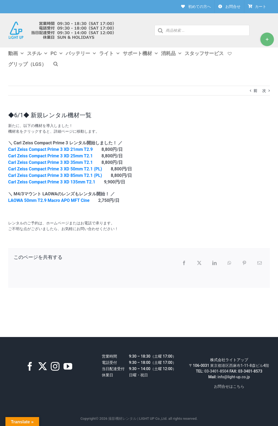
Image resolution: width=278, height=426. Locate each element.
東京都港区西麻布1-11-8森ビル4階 (239, 365)
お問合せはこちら (229, 386)
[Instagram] (55, 366)
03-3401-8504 (216, 371)
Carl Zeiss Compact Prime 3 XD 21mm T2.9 (50, 149)
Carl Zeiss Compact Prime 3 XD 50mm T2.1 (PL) (55, 168)
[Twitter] (42, 366)
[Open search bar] (55, 63)
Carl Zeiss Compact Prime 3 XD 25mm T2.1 (50, 155)
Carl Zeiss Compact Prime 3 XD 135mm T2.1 (51, 182)
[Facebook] (30, 366)
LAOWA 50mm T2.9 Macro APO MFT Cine (49, 200)
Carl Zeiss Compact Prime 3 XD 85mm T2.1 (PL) (55, 175)
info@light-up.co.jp (233, 377)
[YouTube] (68, 366)
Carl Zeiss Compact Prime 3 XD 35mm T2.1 (50, 162)
